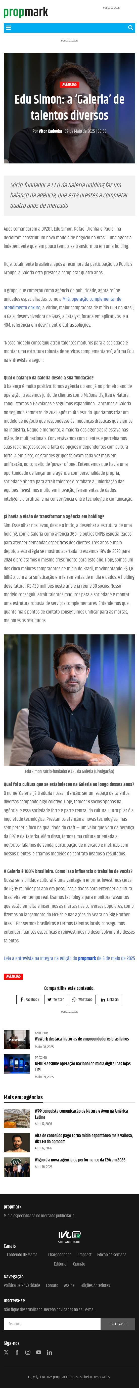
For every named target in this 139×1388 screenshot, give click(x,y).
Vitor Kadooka (47, 131)
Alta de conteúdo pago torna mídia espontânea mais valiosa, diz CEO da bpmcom (84, 1138)
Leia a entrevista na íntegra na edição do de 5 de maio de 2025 (69, 959)
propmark (60, 1377)
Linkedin (110, 999)
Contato (52, 1285)
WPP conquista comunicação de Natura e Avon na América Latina (81, 1114)
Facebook (29, 999)
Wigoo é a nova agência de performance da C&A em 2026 (80, 1160)
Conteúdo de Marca (22, 1255)
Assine (69, 1285)
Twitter (56, 999)
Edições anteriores (95, 1285)
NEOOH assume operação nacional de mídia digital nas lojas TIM (83, 1066)
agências (69, 85)
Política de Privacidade (22, 1285)
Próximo (41, 1058)
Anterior (41, 1033)
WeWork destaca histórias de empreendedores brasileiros (82, 1039)
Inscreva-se (118, 1324)
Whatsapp (82, 999)
